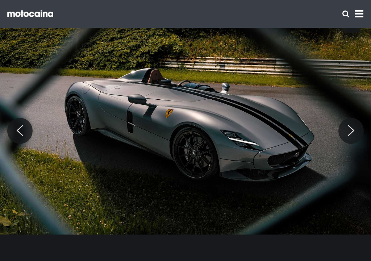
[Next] (351, 131)
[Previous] (20, 131)
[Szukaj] (345, 14)
